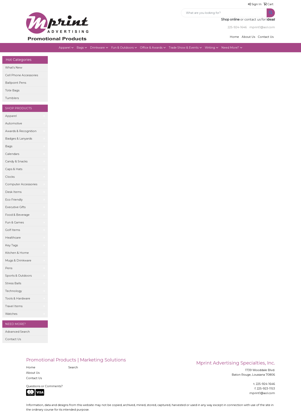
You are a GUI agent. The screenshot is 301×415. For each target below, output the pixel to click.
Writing (210, 47)
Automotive (13, 123)
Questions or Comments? (44, 386)
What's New (13, 67)
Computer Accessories (21, 184)
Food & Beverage (17, 215)
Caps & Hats (13, 169)
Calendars (12, 154)
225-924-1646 (237, 27)
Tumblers (12, 98)
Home (234, 37)
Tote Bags (12, 90)
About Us (248, 37)
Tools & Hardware (17, 298)
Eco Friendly (14, 199)
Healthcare (13, 237)
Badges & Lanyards (18, 138)
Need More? (230, 47)
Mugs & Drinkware (18, 260)
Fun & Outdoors (122, 47)
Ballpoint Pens (15, 82)
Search (73, 367)
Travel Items (13, 306)
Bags (80, 47)
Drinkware (97, 47)
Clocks (10, 177)
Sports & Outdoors (18, 275)
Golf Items (12, 230)
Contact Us (266, 37)
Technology (13, 291)
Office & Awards (151, 47)
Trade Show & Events (183, 47)
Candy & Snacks (16, 161)
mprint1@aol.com (262, 27)
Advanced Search (17, 331)
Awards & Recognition (20, 131)
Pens (8, 268)
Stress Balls (13, 283)
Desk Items (13, 192)
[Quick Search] (224, 12)
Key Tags (11, 245)
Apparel (64, 47)
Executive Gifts (15, 207)
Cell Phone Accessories (21, 75)
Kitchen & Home (17, 253)
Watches (11, 314)
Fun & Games (14, 222)
